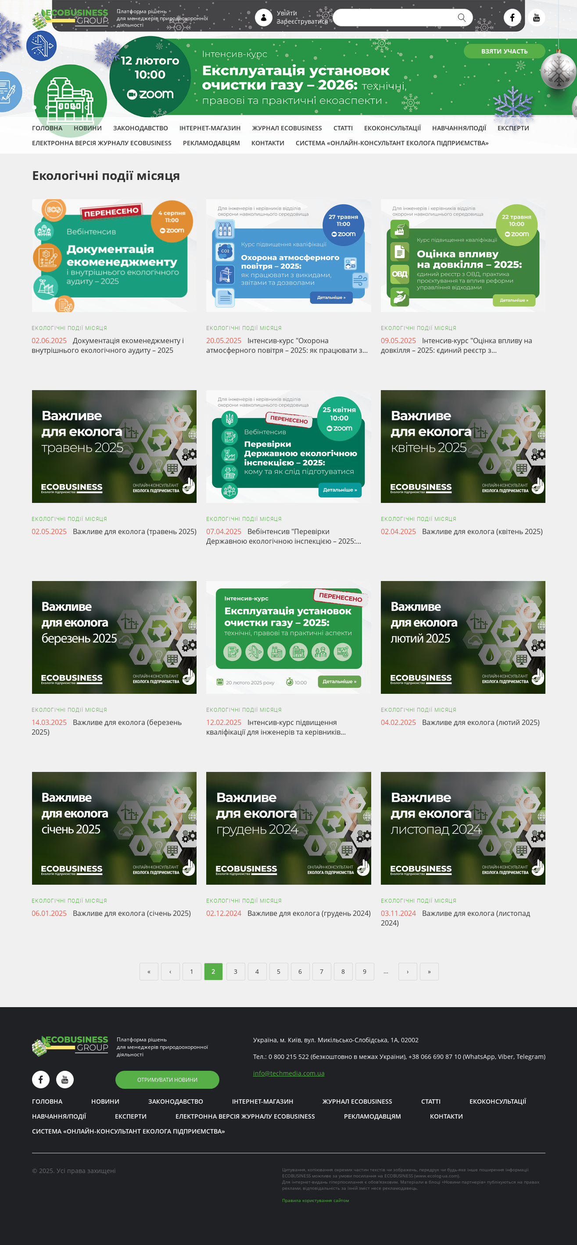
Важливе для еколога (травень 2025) (135, 531)
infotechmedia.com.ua (289, 1073)
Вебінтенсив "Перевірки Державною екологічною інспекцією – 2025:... (283, 536)
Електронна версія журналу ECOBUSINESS (102, 143)
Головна (47, 128)
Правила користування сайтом (315, 1200)
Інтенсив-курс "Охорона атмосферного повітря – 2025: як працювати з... (287, 345)
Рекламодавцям (211, 143)
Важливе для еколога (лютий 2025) (481, 722)
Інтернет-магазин (210, 128)
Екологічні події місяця (69, 328)
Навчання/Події (459, 128)
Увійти (287, 13)
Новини (88, 128)
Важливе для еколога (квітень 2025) (482, 531)
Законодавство (140, 128)
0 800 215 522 (289, 1056)
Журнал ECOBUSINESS (287, 128)
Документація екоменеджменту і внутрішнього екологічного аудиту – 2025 (108, 345)
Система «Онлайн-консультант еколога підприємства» (392, 143)
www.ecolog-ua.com (437, 1176)
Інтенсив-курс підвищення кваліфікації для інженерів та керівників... (276, 727)
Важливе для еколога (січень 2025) (132, 913)
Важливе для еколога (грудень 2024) (309, 913)
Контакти (267, 143)
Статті (343, 128)
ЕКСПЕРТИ (513, 128)
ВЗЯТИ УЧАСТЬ (504, 51)
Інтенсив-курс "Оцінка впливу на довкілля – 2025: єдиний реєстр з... (456, 345)
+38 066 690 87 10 (435, 1056)
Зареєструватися (302, 21)
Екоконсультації (392, 128)
